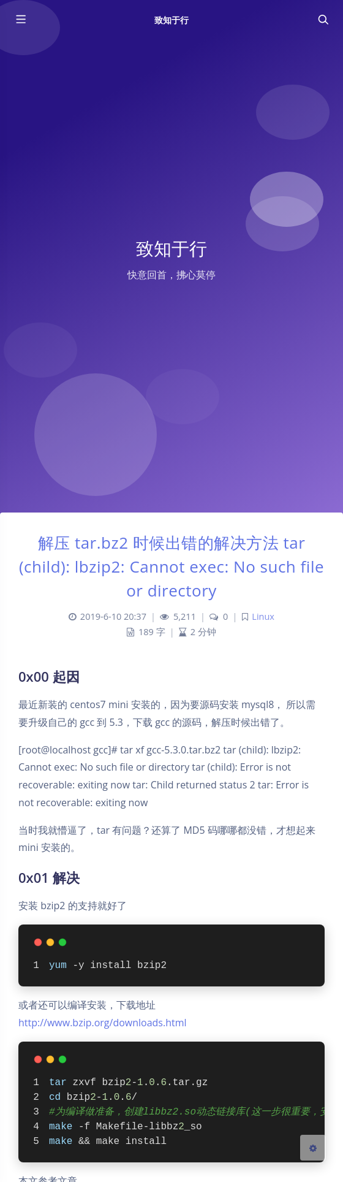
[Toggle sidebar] (20, 19)
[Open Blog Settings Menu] (313, 1148)
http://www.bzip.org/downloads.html (102, 1022)
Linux (263, 616)
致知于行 (171, 20)
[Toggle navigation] (323, 19)
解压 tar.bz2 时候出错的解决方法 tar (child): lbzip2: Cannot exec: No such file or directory (171, 566)
